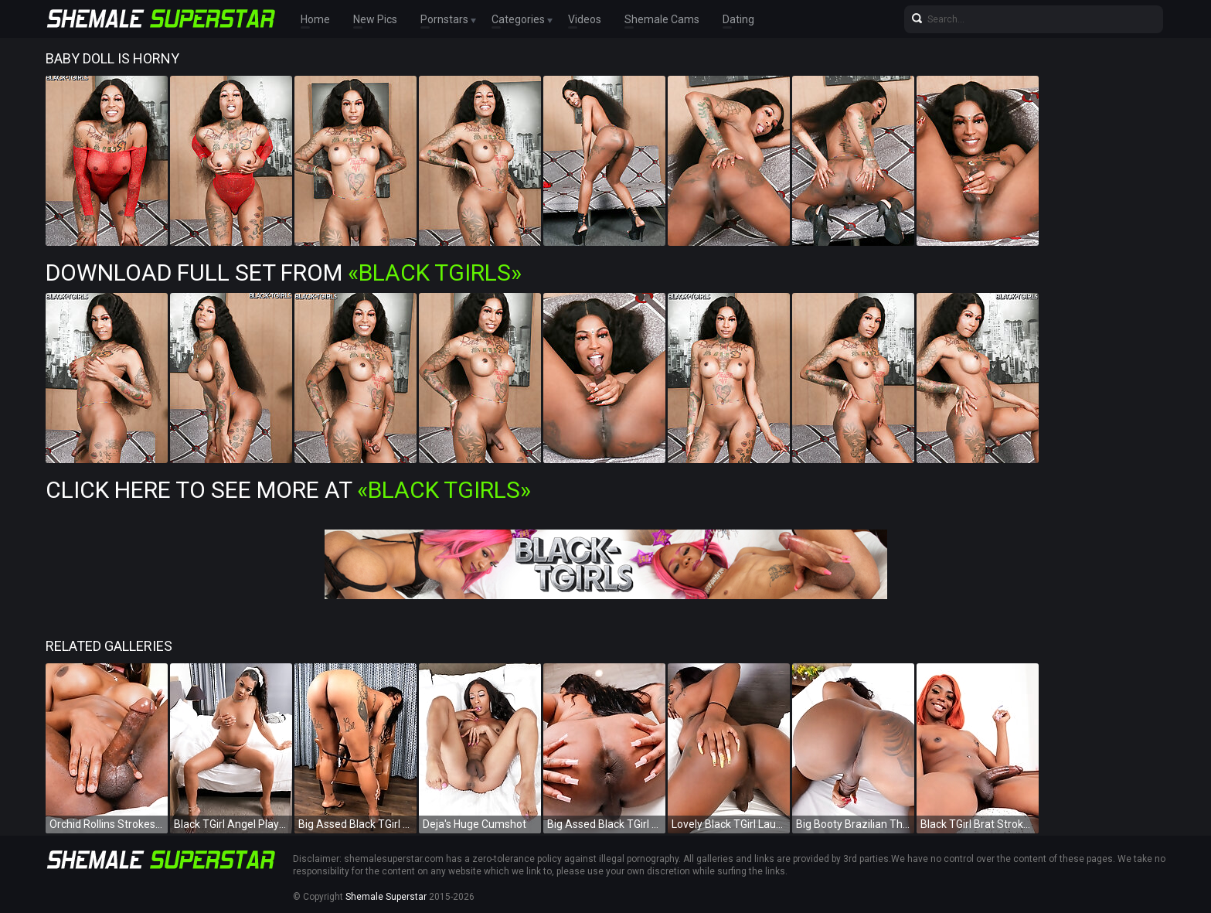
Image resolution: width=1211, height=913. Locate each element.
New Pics (375, 19)
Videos (584, 19)
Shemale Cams (661, 19)
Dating (738, 19)
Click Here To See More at (288, 489)
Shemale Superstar (386, 896)
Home (315, 19)
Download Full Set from (284, 272)
